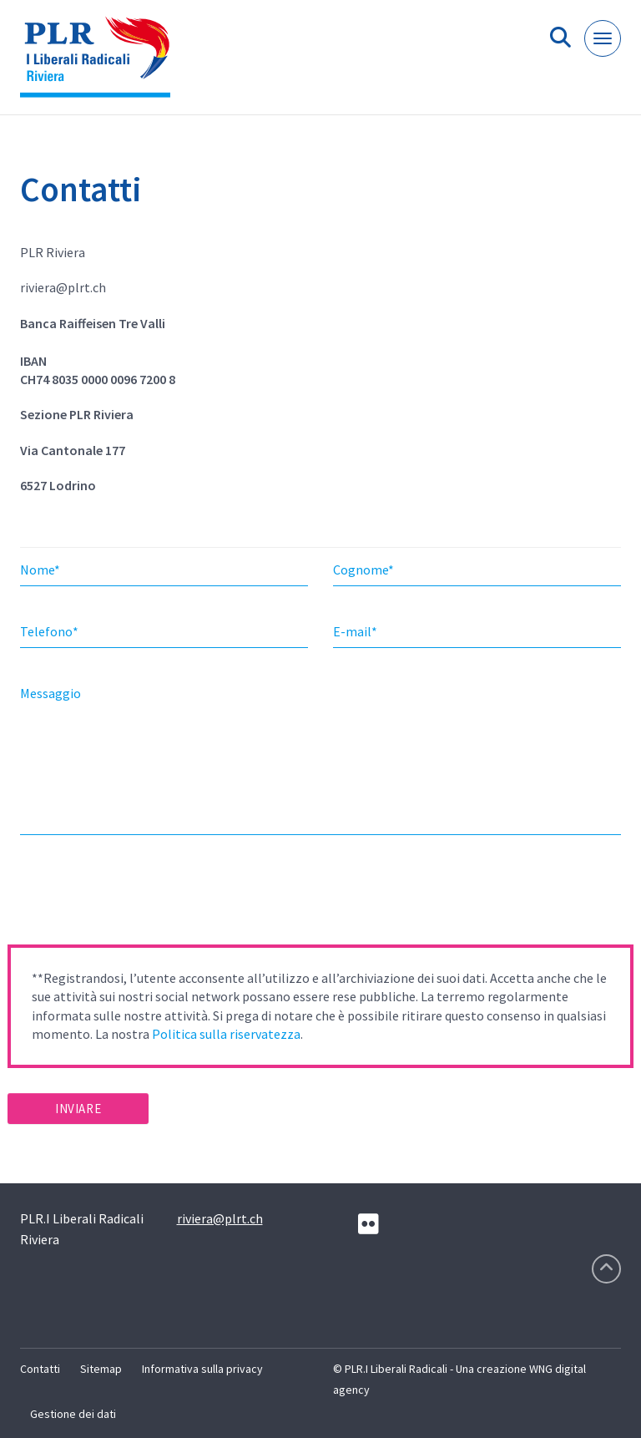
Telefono (49, 631)
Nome (40, 569)
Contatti (40, 1368)
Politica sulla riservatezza (226, 1033)
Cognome (363, 569)
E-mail (355, 631)
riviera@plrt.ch (220, 1218)
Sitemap (101, 1368)
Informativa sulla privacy (202, 1368)
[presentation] (134, 895)
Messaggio (50, 693)
